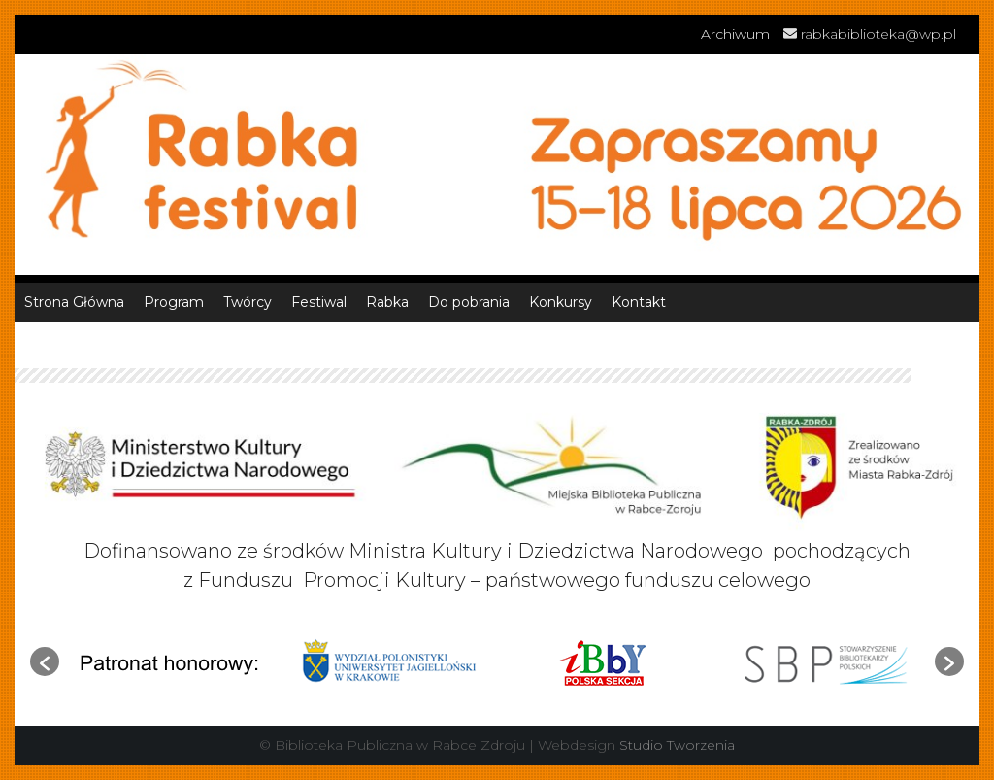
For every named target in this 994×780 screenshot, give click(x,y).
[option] (169, 662)
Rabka (387, 302)
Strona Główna (74, 302)
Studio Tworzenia (677, 745)
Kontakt (639, 302)
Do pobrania (469, 302)
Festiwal (319, 302)
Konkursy (560, 302)
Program (174, 302)
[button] (44, 661)
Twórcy (247, 302)
